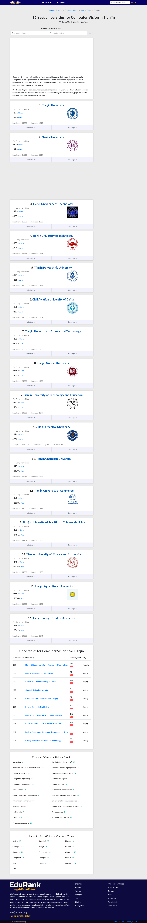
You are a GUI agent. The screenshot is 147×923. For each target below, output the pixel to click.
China (89, 10)
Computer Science (55, 10)
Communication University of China (40, 682)
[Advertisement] (30, 57)
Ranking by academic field (51, 28)
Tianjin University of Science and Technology (51, 331)
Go (90, 33)
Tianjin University (51, 105)
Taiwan (111, 891)
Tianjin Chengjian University (51, 458)
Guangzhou (79, 906)
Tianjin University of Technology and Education (52, 395)
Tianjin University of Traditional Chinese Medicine (51, 522)
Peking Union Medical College (37, 707)
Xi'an (77, 898)
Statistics (31, 127)
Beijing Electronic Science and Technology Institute (46, 732)
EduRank (84, 22)
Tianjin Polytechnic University (51, 267)
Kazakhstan (112, 906)
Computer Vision (71, 10)
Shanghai (78, 895)
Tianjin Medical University (51, 426)
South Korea (113, 887)
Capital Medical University (36, 690)
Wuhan (78, 891)
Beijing (78, 887)
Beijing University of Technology (39, 673)
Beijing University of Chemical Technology (43, 740)
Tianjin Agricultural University (51, 586)
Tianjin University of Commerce (52, 490)
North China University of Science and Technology (46, 665)
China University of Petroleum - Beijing (41, 698)
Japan (110, 895)
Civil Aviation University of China (52, 299)
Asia (82, 10)
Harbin (78, 902)
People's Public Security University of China (43, 724)
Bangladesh (112, 902)
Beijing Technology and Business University (43, 715)
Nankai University (51, 137)
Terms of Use (118, 921)
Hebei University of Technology (51, 204)
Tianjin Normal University (51, 363)
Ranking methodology (20, 915)
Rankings (72, 127)
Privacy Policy (131, 921)
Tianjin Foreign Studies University (51, 618)
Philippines (112, 898)
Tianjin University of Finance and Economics (51, 554)
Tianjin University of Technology (51, 235)
